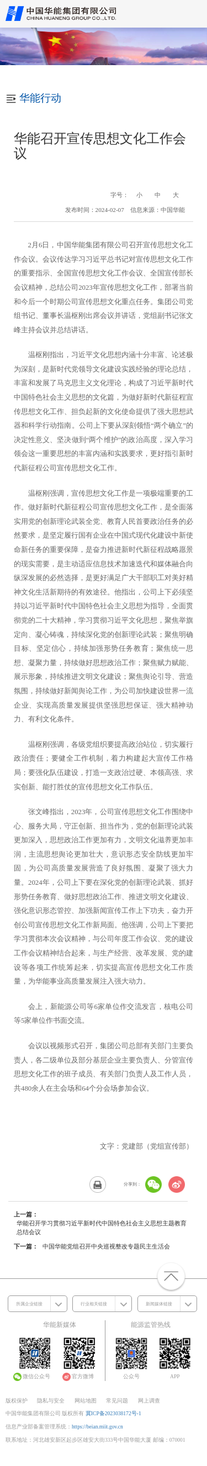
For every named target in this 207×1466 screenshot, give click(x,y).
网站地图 (86, 1401)
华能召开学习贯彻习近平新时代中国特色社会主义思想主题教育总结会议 (102, 1227)
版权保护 (17, 1401)
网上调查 (149, 1401)
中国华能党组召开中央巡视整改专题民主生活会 (106, 1246)
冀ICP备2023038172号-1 (113, 1413)
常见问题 (117, 1401)
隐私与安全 (51, 1401)
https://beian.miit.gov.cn (97, 1426)
